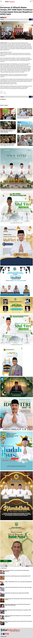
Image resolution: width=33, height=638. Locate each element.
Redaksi (2, 636)
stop (5, 17)
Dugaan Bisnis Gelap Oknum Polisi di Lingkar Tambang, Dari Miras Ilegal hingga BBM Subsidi (7, 145)
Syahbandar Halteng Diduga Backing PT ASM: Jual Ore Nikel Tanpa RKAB (18, 587)
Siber (5, 636)
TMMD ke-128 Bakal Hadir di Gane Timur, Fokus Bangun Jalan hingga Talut (18, 581)
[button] (32, 0)
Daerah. (3, 5)
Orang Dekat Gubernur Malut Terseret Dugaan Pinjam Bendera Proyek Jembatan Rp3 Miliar (7, 131)
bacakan (2, 17)
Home (1, 5)
